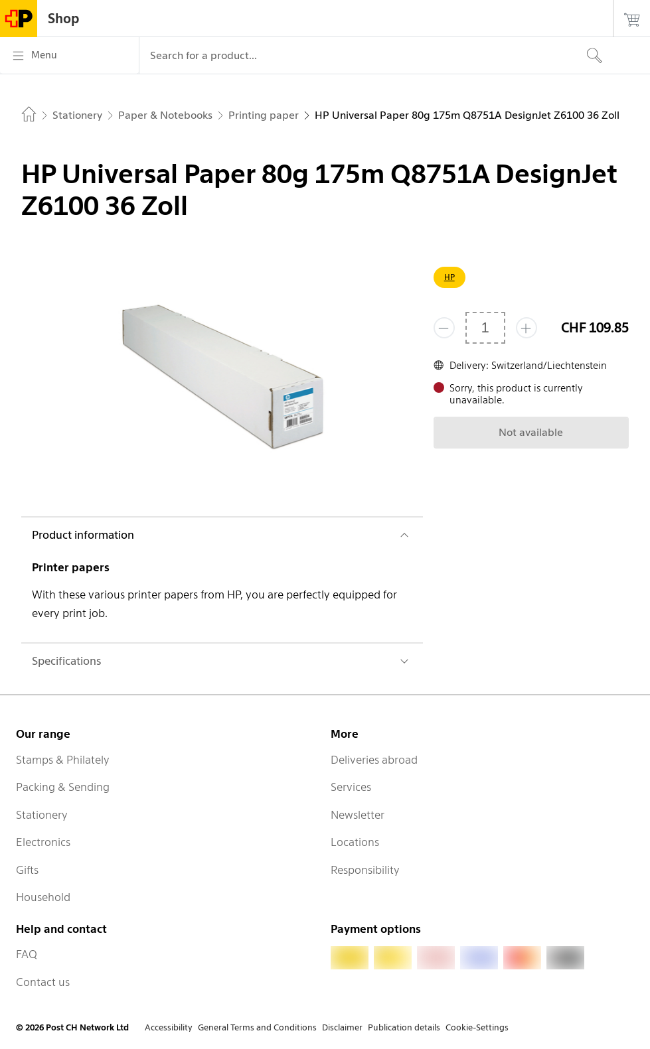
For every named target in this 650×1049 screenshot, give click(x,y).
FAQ (26, 954)
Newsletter (357, 814)
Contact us (43, 982)
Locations (355, 842)
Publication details (404, 1027)
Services (351, 787)
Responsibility (365, 869)
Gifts (27, 869)
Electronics (43, 842)
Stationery (42, 814)
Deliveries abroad (374, 759)
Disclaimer (342, 1027)
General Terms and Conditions (257, 1027)
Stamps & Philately (63, 759)
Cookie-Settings (477, 1027)
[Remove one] (444, 327)
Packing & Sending (63, 787)
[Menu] (69, 55)
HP (449, 277)
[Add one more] (526, 327)
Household (43, 897)
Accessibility (169, 1027)
